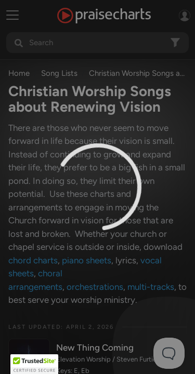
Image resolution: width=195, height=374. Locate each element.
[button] (34, 364)
